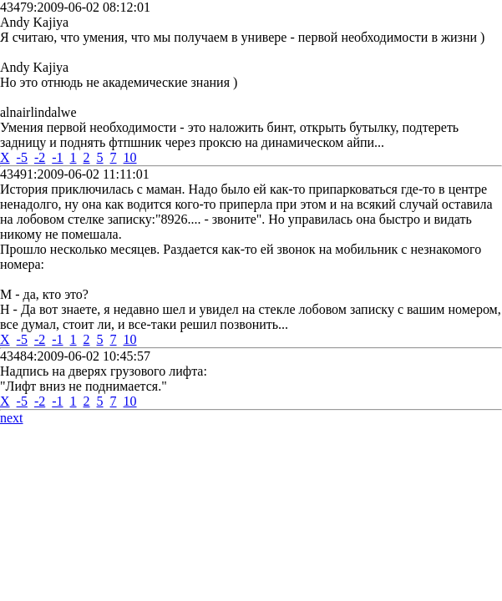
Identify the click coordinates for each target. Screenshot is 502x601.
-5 (22, 157)
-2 (39, 157)
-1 (57, 157)
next (11, 418)
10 (130, 157)
